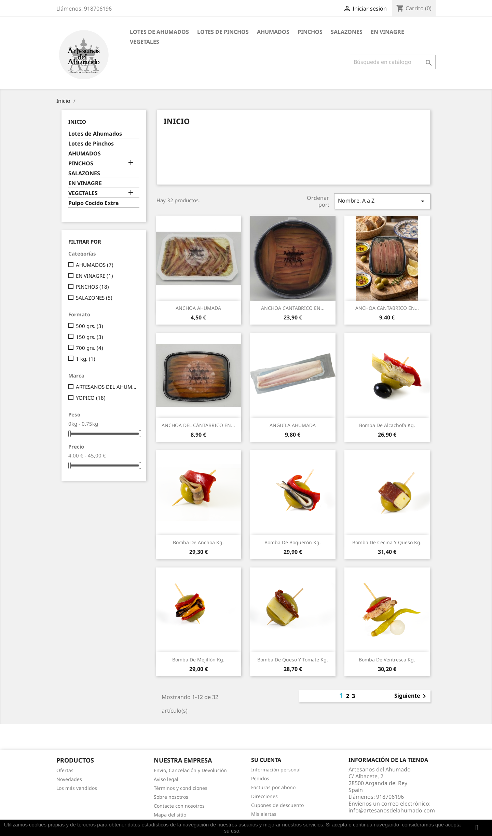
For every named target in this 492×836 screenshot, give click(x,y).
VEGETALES (144, 41)
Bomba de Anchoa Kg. (198, 542)
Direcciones (264, 796)
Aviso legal (166, 779)
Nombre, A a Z (382, 201)
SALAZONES (347, 32)
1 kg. (85, 358)
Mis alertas (263, 814)
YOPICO (91, 397)
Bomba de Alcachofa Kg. (387, 425)
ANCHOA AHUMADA (198, 308)
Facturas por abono (273, 787)
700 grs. (89, 347)
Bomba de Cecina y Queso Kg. (387, 542)
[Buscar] (393, 62)
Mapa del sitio (170, 814)
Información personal (276, 769)
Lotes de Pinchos (223, 32)
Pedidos (260, 778)
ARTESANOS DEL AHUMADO (106, 386)
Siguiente (411, 696)
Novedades (69, 779)
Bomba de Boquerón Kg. (292, 542)
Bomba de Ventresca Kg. (387, 659)
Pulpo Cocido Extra (93, 203)
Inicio (77, 121)
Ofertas (64, 770)
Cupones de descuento (277, 805)
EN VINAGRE (387, 32)
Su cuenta (266, 760)
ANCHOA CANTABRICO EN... (293, 308)
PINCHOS (310, 32)
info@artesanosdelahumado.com (391, 810)
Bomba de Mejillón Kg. (198, 659)
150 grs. (89, 336)
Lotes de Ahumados (159, 32)
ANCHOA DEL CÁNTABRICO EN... (198, 425)
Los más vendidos (76, 788)
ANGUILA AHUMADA (293, 425)
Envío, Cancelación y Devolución (190, 770)
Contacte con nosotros (179, 806)
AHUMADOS (273, 32)
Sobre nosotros (171, 797)
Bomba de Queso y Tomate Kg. (292, 659)
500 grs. (89, 326)
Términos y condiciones (180, 788)
